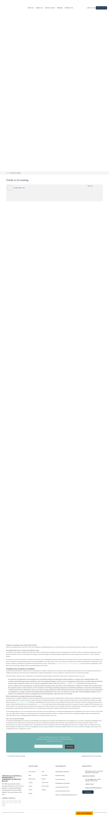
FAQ (43, 771)
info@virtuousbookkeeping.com (93, 787)
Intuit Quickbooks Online (22, 702)
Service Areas (50, 8)
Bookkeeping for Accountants (62, 783)
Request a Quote (101, 7)
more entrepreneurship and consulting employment (68, 663)
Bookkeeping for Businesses (62, 771)
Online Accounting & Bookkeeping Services (66, 794)
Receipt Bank (39, 704)
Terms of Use (45, 782)
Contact (31, 782)
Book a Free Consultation (84, 813)
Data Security (32, 779)
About (30, 789)
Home (7, 173)
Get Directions (88, 792)
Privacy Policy (45, 786)
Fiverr (66, 683)
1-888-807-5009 (91, 8)
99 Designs (74, 683)
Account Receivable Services (62, 791)
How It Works (32, 771)
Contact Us (69, 8)
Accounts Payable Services (62, 787)
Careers (30, 786)
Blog (30, 775)
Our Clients (44, 775)
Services (31, 8)
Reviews (44, 779)
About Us (39, 8)
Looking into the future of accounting (91, 756)
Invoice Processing (60, 779)
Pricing (60, 8)
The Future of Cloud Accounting (16, 756)
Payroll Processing (59, 775)
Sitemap (44, 789)
